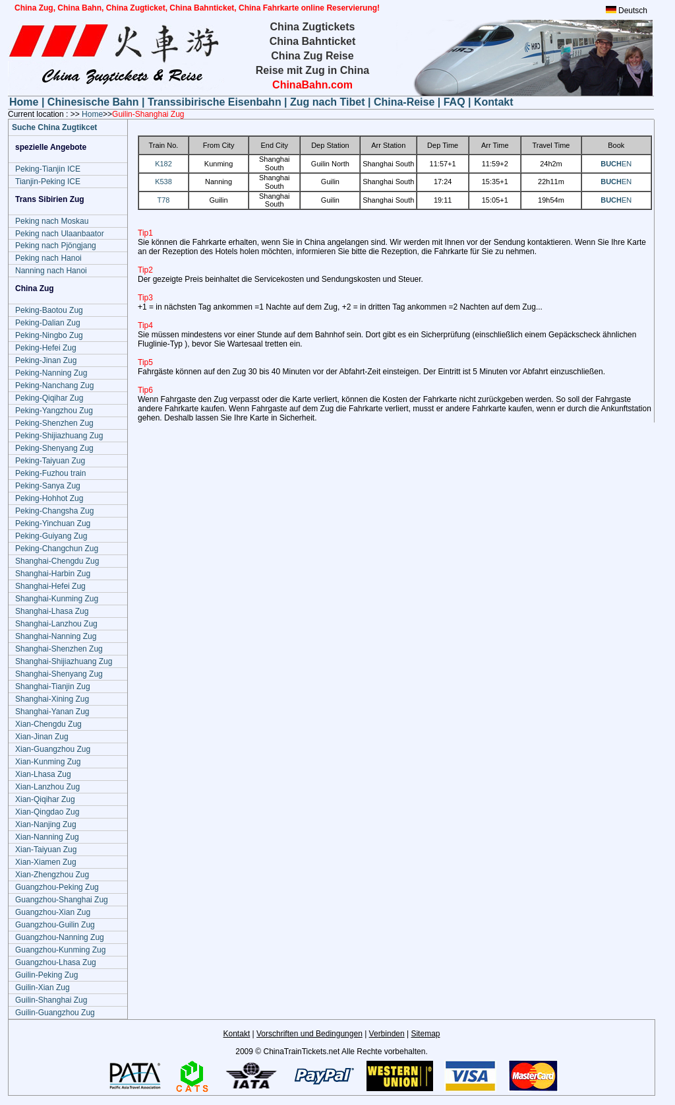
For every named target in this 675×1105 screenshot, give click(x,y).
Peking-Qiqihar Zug (49, 398)
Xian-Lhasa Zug (43, 774)
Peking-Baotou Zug (49, 310)
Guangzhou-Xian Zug (52, 912)
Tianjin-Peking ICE (47, 181)
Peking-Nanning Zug (51, 373)
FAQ (454, 102)
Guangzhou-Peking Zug (57, 887)
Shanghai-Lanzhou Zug (56, 623)
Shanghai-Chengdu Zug (57, 561)
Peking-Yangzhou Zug (54, 410)
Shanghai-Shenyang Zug (59, 674)
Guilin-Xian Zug (42, 987)
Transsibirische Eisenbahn (216, 102)
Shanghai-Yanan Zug (52, 711)
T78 (164, 200)
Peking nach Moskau (51, 221)
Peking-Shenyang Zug (54, 448)
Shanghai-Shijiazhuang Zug (63, 661)
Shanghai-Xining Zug (52, 699)
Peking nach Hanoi (48, 258)
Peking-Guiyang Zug (51, 536)
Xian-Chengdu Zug (48, 724)
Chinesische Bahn (94, 102)
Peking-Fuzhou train (50, 473)
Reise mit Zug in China (312, 70)
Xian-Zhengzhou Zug (52, 874)
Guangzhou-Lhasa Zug (55, 962)
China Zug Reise (312, 55)
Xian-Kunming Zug (47, 761)
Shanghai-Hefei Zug (50, 586)
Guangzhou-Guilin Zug (55, 924)
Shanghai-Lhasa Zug (51, 611)
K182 (163, 164)
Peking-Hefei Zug (45, 347)
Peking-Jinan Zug (45, 360)
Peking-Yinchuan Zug (52, 523)
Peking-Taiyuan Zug (50, 460)
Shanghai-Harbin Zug (52, 573)
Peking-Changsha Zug (54, 511)
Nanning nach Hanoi (51, 270)
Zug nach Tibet (327, 102)
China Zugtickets (312, 26)
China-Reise (404, 102)
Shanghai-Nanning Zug (55, 636)
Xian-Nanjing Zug (45, 824)
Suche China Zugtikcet (54, 127)
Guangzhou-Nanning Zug (59, 937)
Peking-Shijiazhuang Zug (59, 435)
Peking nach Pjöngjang (55, 245)
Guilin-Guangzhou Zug (55, 1012)
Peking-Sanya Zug (47, 485)
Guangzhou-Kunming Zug (60, 949)
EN (616, 164)
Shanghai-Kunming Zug (56, 598)
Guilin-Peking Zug (46, 975)
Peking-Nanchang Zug (54, 385)
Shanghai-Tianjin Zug (52, 686)
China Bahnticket (313, 41)
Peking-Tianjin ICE (47, 169)
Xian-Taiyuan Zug (45, 849)
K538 (163, 181)
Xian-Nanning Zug (47, 837)
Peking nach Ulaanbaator (59, 233)
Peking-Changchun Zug (56, 548)
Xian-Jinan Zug (42, 736)
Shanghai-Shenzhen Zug (59, 648)
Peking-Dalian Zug (47, 322)
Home (25, 102)
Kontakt (494, 102)
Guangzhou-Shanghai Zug (61, 899)
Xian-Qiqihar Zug (45, 799)
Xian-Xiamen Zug (45, 862)
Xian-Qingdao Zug (47, 812)
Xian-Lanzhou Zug (47, 786)
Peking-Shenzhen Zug (54, 423)
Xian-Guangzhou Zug (52, 749)
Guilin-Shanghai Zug (51, 1000)
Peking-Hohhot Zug (49, 498)
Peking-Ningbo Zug (49, 335)
